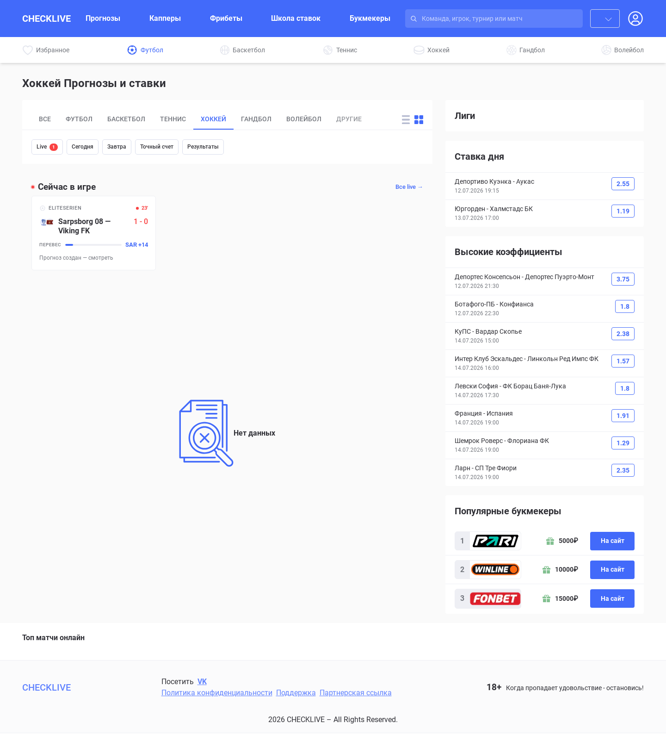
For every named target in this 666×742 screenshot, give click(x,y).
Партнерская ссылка (356, 692)
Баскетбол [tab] (126, 119)
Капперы (165, 18)
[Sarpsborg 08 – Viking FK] (93, 233)
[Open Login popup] (635, 18)
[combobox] (605, 18)
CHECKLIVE (46, 18)
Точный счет (156, 146)
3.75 (623, 279)
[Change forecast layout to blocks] (418, 119)
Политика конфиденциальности (216, 692)
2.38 (623, 333)
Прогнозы (103, 18)
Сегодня (82, 146)
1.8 (624, 306)
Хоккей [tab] (213, 119)
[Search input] (502, 18)
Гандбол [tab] (256, 119)
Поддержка (296, 692)
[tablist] (210, 119)
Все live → (409, 186)
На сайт (612, 540)
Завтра (116, 146)
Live (47, 147)
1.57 (623, 361)
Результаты (203, 146)
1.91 (623, 415)
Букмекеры (370, 18)
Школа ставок (296, 18)
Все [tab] (45, 119)
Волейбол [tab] (303, 119)
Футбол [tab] (79, 119)
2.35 (623, 470)
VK (202, 681)
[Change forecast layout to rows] (406, 119)
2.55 (623, 183)
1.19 (623, 211)
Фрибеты (226, 18)
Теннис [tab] (173, 119)
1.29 (623, 443)
